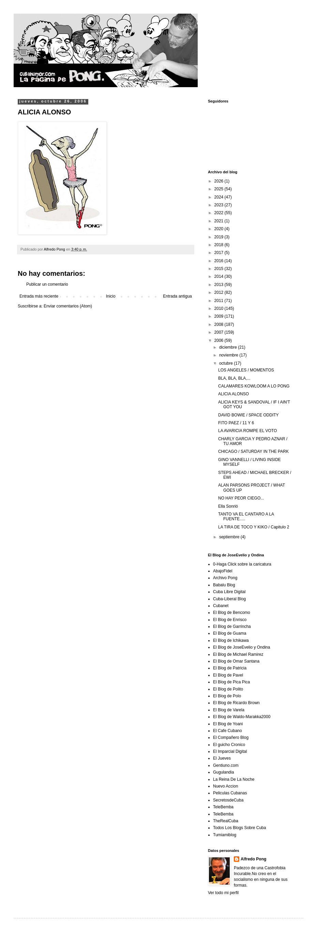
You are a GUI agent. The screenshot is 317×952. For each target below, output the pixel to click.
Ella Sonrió (228, 506)
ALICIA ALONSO (233, 394)
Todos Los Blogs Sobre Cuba (239, 827)
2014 (219, 276)
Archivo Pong (225, 577)
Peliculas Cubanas (230, 793)
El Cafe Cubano (227, 730)
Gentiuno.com (226, 765)
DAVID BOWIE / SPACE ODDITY (248, 415)
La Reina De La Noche (233, 779)
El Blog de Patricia (229, 668)
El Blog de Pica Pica (231, 682)
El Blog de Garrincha (232, 626)
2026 (219, 181)
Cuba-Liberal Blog (229, 599)
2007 (219, 332)
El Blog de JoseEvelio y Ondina (241, 647)
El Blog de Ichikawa (231, 640)
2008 (219, 324)
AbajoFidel (222, 571)
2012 (219, 292)
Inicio (111, 296)
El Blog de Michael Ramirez (238, 654)
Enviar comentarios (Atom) (68, 306)
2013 (219, 284)
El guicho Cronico (229, 744)
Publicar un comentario (47, 284)
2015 (219, 268)
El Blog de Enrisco (229, 619)
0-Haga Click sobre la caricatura (242, 564)
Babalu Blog (224, 585)
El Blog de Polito (228, 689)
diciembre (228, 347)
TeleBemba (223, 807)
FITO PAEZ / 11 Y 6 (236, 423)
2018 (219, 244)
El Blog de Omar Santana (236, 661)
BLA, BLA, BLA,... (234, 378)
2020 (219, 228)
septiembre (230, 537)
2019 (219, 237)
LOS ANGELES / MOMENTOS (246, 370)
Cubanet (220, 605)
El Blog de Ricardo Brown (236, 702)
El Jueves (222, 758)
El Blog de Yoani (228, 723)
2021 (219, 221)
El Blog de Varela (228, 710)
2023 (219, 205)
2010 (219, 308)
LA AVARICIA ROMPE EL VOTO (247, 430)
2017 (219, 252)
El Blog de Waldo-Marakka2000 (241, 716)
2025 (219, 189)
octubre (226, 363)
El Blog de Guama (229, 633)
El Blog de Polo (227, 696)
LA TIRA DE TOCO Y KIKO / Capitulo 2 (253, 527)
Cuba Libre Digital (229, 591)
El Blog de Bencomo (231, 612)
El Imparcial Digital (230, 751)
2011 (219, 300)
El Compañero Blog (230, 737)
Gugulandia (223, 772)
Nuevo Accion (225, 786)
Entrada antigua (177, 296)
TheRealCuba (225, 821)
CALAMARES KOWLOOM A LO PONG (253, 386)
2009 (219, 316)
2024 (219, 197)
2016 (219, 260)
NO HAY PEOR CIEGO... (241, 498)
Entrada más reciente (38, 296)
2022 (219, 212)
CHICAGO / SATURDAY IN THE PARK (253, 451)
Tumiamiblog (224, 834)
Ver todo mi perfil (223, 892)
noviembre (229, 355)
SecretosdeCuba (228, 800)
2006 (219, 340)
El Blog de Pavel (228, 675)
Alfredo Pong (253, 859)
